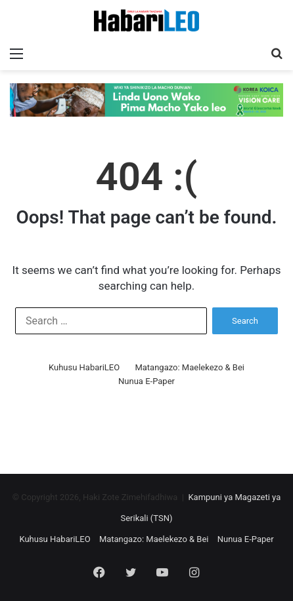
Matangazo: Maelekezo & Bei (189, 367)
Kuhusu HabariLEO (84, 367)
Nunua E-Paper (146, 381)
